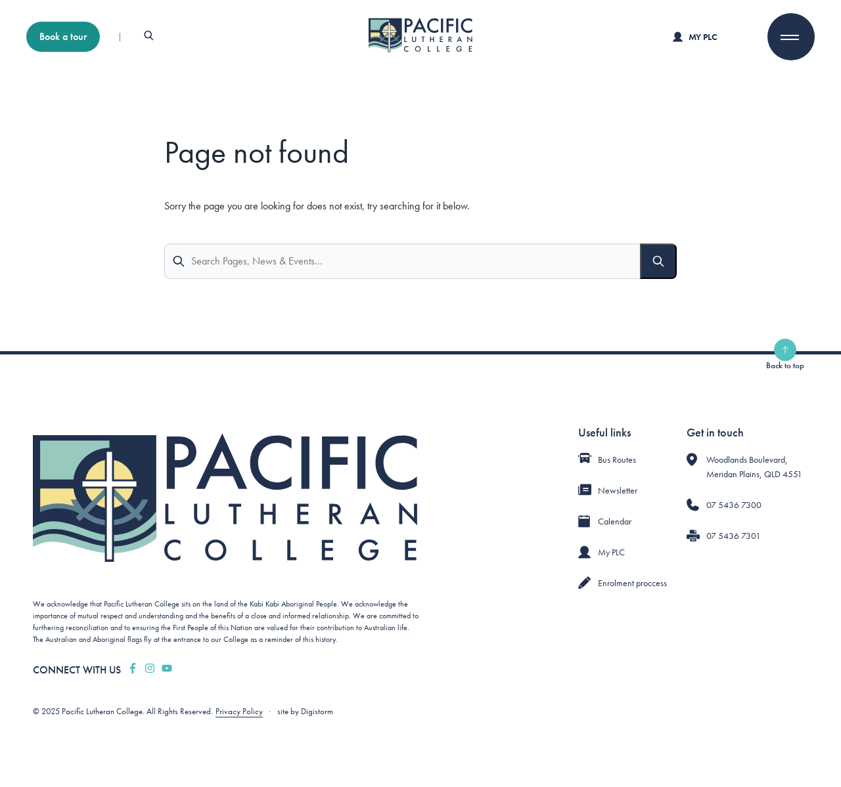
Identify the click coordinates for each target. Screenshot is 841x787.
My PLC (695, 37)
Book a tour (63, 36)
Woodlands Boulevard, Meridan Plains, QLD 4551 (754, 467)
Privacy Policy (239, 711)
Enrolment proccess (632, 583)
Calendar (614, 521)
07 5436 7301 (733, 536)
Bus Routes (617, 459)
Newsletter (617, 490)
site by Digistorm (305, 711)
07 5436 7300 (733, 505)
